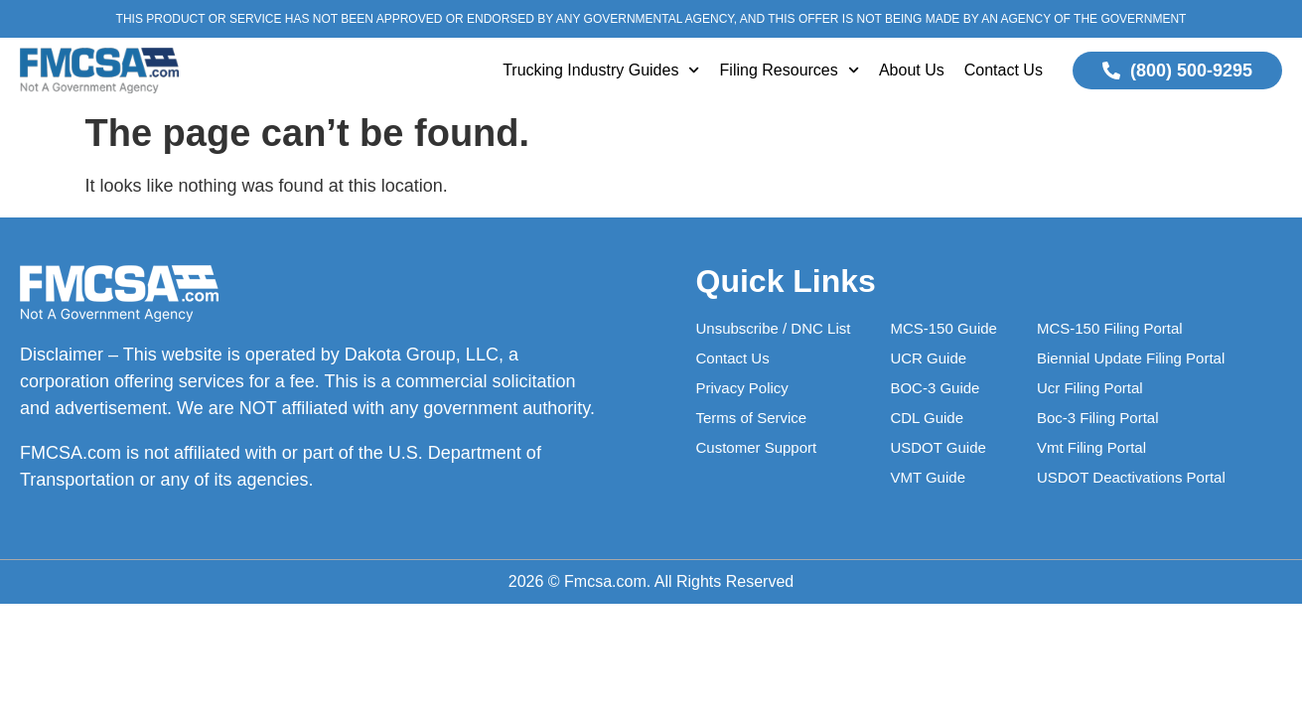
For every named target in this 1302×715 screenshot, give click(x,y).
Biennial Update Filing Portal (1131, 358)
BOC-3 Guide (934, 387)
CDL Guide (926, 417)
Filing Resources (789, 70)
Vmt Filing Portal (1091, 447)
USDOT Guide (937, 447)
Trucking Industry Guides (601, 70)
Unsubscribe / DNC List (773, 328)
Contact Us (1003, 70)
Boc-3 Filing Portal (1098, 417)
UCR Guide (928, 358)
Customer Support (756, 447)
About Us (911, 70)
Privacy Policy (742, 387)
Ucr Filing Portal (1090, 387)
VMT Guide (927, 477)
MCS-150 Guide (943, 328)
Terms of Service (751, 417)
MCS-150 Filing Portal (1110, 328)
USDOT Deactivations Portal (1131, 477)
